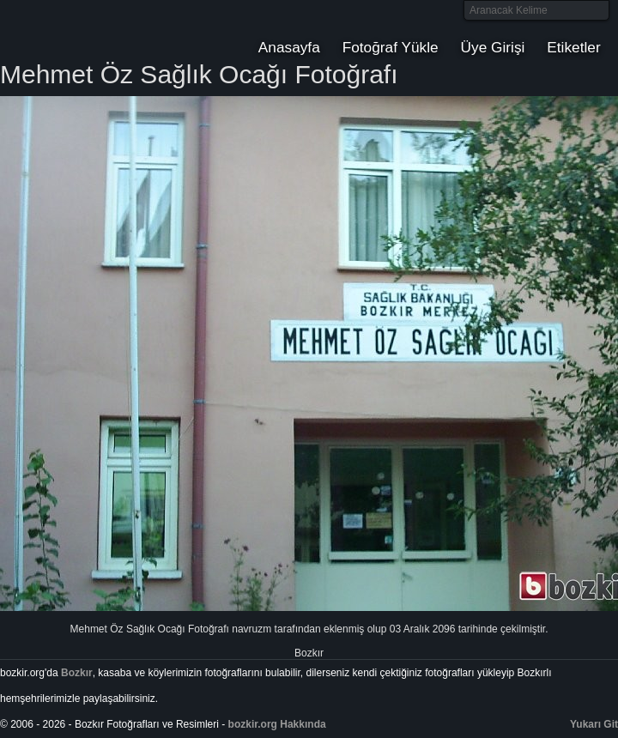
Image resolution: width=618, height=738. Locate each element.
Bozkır (116, 30)
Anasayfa (289, 47)
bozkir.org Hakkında (277, 724)
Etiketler (573, 47)
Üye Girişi (493, 47)
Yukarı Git (594, 724)
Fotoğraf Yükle (390, 47)
